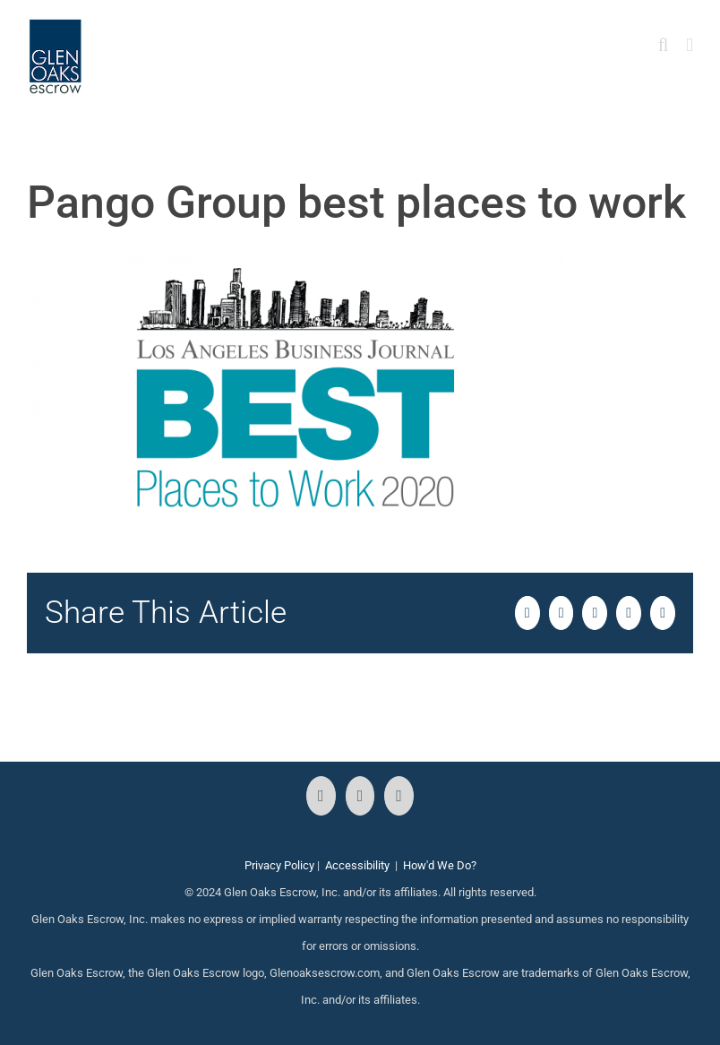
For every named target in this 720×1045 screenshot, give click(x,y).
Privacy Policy (279, 865)
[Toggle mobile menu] (689, 45)
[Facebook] (321, 796)
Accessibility (357, 865)
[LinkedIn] (399, 796)
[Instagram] (360, 796)
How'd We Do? (439, 865)
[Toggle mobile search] (663, 45)
